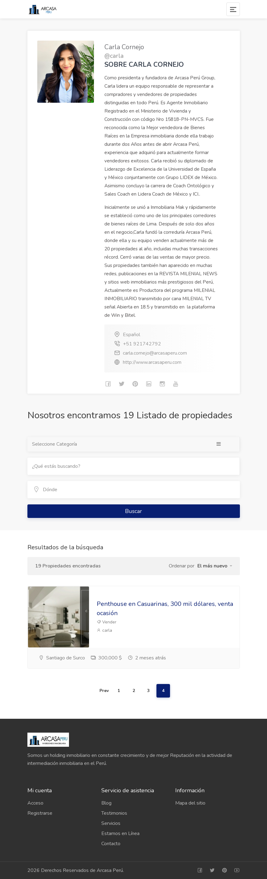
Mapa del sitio (190, 803)
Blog (106, 803)
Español (131, 334)
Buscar (133, 511)
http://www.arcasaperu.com (152, 362)
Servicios (110, 823)
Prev (104, 691)
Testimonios (114, 813)
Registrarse (39, 813)
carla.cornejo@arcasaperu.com (155, 353)
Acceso (35, 803)
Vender (106, 622)
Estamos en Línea (120, 833)
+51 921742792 (142, 343)
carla (104, 630)
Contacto (110, 843)
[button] (214, 566)
